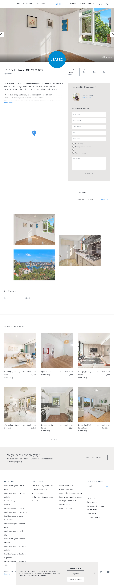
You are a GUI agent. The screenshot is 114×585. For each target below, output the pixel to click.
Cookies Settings (75, 568)
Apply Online (91, 513)
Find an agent (92, 502)
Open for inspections (39, 489)
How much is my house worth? (43, 486)
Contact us (91, 498)
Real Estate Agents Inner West (15, 512)
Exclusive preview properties (42, 497)
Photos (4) (109, 57)
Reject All (76, 574)
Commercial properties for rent (70, 497)
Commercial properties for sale (70, 493)
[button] (19, 4)
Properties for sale (66, 485)
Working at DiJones (66, 508)
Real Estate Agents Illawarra (14, 508)
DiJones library (64, 504)
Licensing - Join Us (93, 517)
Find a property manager (96, 506)
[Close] (94, 573)
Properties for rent (66, 489)
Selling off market (38, 493)
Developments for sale (67, 501)
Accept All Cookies (76, 579)
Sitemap (7, 574)
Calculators (36, 501)
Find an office (92, 510)
